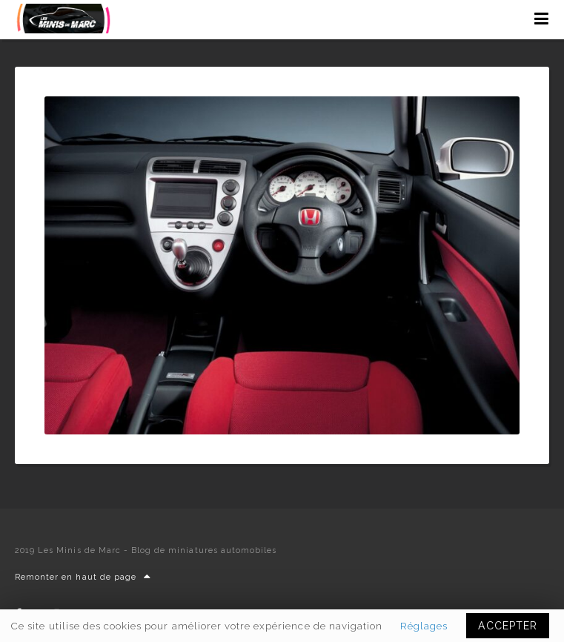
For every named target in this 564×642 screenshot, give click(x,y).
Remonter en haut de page (83, 577)
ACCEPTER (507, 626)
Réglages (424, 626)
